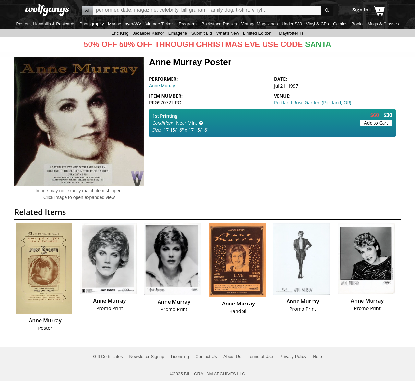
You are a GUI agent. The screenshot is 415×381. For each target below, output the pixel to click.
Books (357, 23)
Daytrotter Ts (291, 33)
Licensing (180, 356)
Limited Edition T (259, 33)
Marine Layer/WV (124, 23)
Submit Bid (201, 33)
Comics (340, 23)
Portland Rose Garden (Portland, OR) (312, 103)
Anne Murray (162, 85)
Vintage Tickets (159, 23)
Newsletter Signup (146, 356)
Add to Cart (376, 123)
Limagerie (177, 33)
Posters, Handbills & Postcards (46, 23)
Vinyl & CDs (317, 23)
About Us (232, 356)
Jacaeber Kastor (148, 33)
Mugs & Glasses (383, 23)
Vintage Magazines (259, 23)
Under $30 (292, 23)
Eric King (119, 33)
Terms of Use (260, 356)
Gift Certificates (108, 356)
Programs (188, 23)
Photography (91, 23)
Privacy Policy (292, 356)
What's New (227, 33)
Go (327, 11)
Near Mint (186, 123)
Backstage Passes (219, 23)
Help (317, 356)
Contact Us (206, 356)
